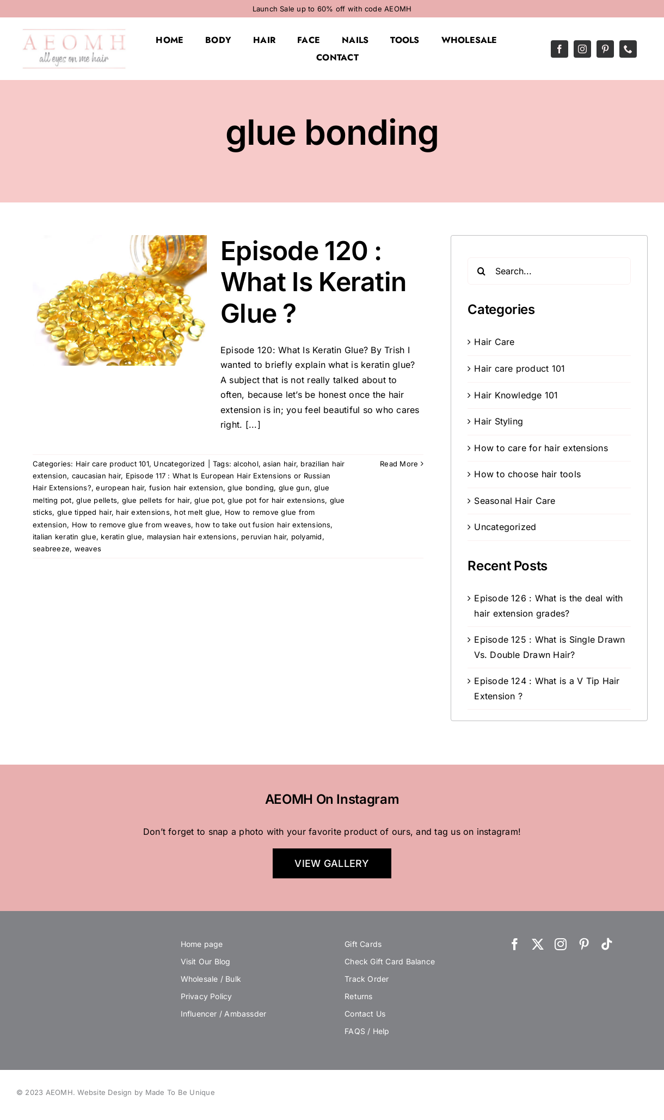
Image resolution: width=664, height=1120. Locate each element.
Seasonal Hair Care (514, 500)
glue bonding (251, 487)
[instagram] (582, 49)
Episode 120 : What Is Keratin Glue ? (313, 282)
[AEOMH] (74, 32)
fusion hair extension (186, 487)
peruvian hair (263, 536)
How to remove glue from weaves (131, 524)
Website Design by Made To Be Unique (145, 1092)
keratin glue (121, 536)
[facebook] (559, 49)
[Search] (481, 271)
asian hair (279, 463)
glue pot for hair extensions (276, 500)
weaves (88, 548)
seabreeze (51, 548)
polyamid (306, 536)
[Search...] (549, 271)
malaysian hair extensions (192, 536)
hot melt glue (197, 512)
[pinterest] (605, 49)
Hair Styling (498, 421)
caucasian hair (96, 475)
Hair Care (494, 341)
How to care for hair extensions (540, 447)
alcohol (246, 463)
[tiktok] (607, 944)
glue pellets (96, 500)
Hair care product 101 (112, 463)
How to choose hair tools (527, 474)
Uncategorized (179, 463)
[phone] (628, 49)
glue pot (208, 500)
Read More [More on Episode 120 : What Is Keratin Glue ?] (399, 463)
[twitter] (538, 944)
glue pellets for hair (156, 500)
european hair (120, 487)
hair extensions (143, 512)
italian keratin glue (64, 536)
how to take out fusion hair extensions (262, 524)
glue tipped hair (84, 512)
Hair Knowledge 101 (516, 395)
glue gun (294, 487)
